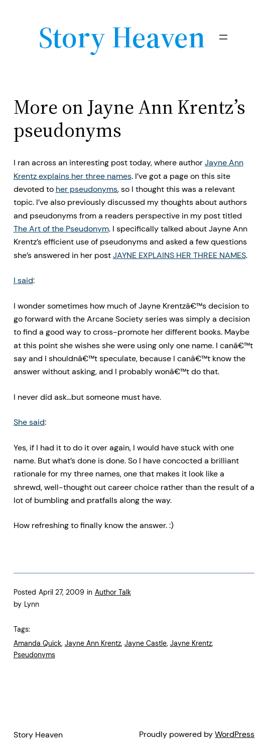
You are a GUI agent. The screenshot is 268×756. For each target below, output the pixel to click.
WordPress (234, 734)
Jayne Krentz (191, 643)
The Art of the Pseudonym (61, 228)
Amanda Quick (37, 643)
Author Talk (113, 592)
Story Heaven (122, 37)
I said (23, 280)
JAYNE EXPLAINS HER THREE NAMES (179, 255)
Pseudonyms (34, 654)
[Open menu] (223, 37)
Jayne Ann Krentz (93, 643)
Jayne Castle (145, 643)
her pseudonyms (86, 189)
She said (29, 422)
